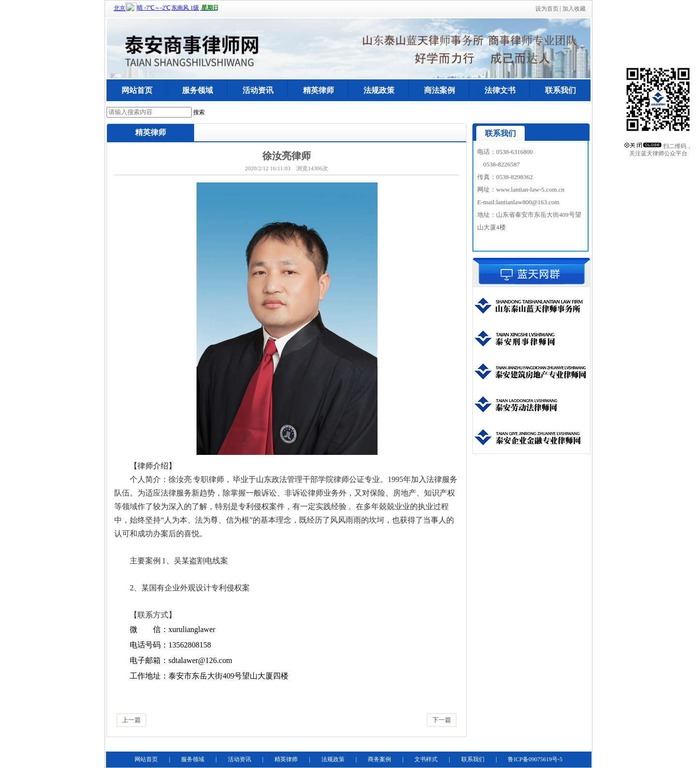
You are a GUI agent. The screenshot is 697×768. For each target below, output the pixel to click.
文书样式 (426, 759)
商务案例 (379, 759)
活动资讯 (257, 90)
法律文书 (500, 90)
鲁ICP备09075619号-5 (535, 759)
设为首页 (547, 8)
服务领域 (197, 90)
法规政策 (379, 90)
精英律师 (318, 90)
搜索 (199, 112)
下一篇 (441, 719)
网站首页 (136, 90)
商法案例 (439, 90)
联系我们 (560, 90)
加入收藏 (574, 8)
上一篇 (131, 719)
